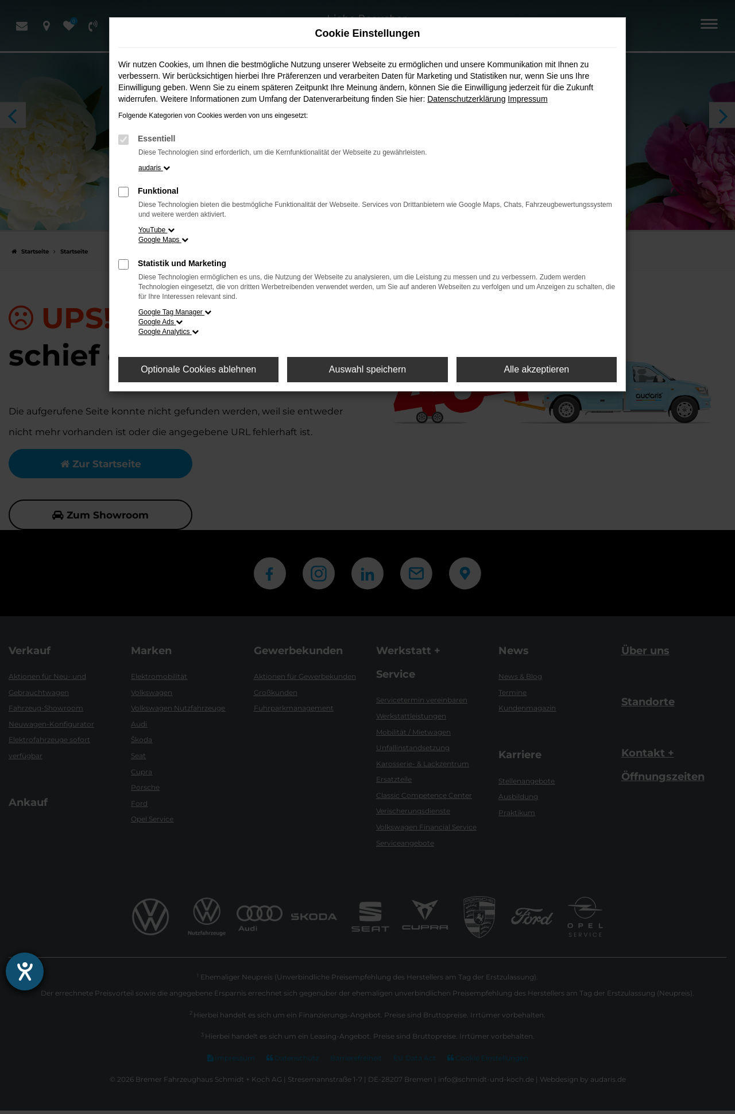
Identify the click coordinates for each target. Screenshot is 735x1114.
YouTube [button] (156, 230)
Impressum (527, 98)
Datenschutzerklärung (466, 98)
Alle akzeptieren (536, 369)
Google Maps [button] (163, 240)
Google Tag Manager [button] (174, 312)
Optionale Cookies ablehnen (198, 369)
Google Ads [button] (160, 322)
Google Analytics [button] (168, 332)
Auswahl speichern (367, 369)
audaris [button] (154, 168)
